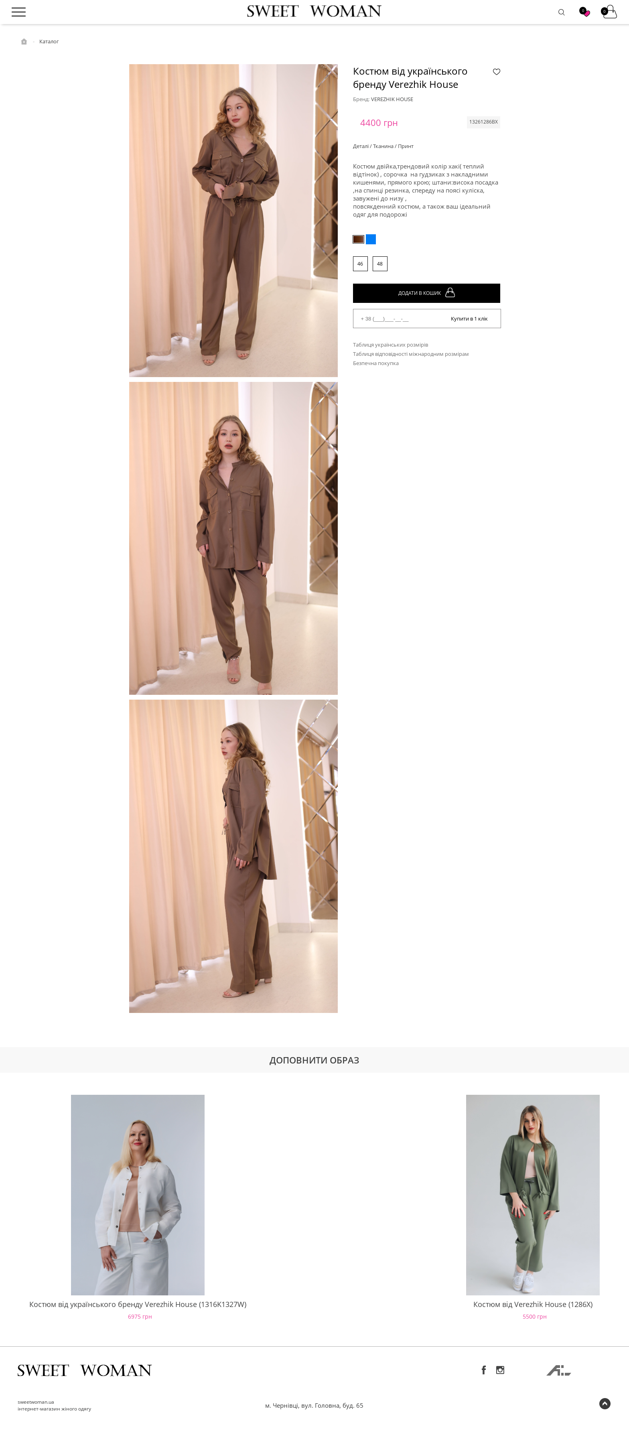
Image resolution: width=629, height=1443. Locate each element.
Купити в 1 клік (469, 318)
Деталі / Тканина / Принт (383, 146)
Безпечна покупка (376, 363)
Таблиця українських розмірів (390, 344)
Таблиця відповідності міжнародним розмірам (411, 353)
